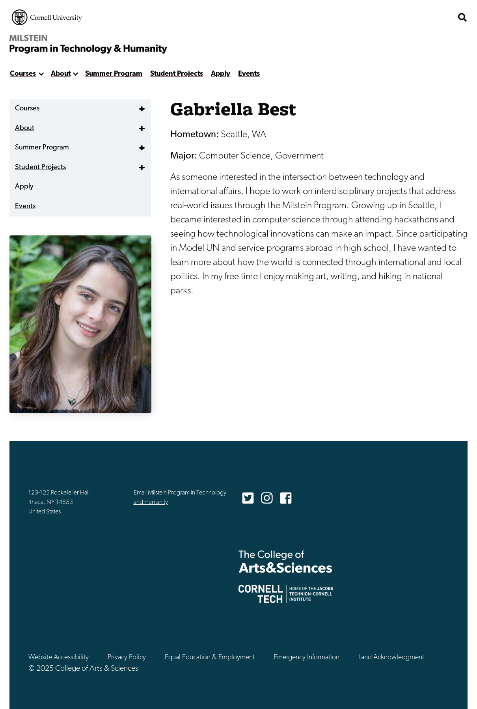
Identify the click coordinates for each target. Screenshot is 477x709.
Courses (23, 74)
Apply (220, 74)
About (61, 74)
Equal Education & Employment (210, 657)
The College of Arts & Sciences (406, 17)
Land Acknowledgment (391, 657)
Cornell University (46, 17)
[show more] (41, 74)
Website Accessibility (58, 657)
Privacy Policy (127, 657)
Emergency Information (306, 657)
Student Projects (176, 74)
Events (249, 74)
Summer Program (113, 74)
